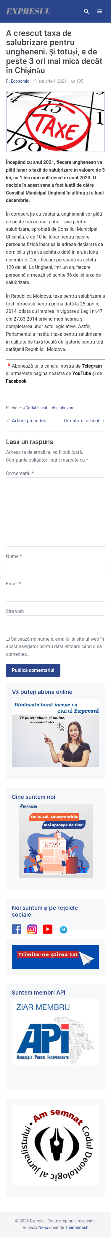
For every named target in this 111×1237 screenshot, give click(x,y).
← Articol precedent (27, 421)
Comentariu (20, 473)
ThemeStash (77, 1227)
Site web (15, 611)
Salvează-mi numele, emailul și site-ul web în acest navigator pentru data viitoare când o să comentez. (55, 646)
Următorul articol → (84, 421)
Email (13, 584)
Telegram (92, 366)
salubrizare (64, 407)
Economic (20, 81)
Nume (14, 556)
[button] (86, 11)
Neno (43, 1227)
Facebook (17, 381)
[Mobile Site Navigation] (99, 11)
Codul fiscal (36, 407)
